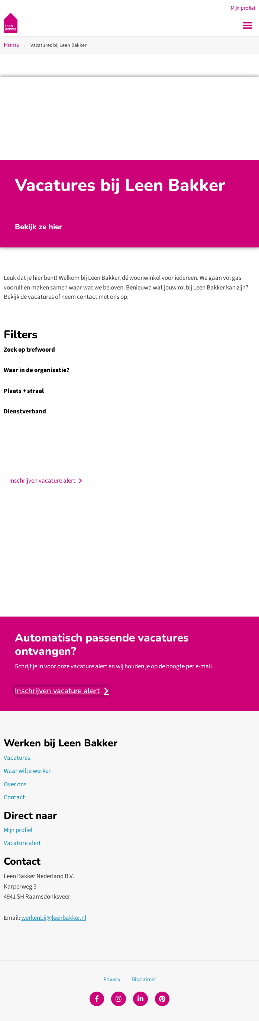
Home (11, 45)
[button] (247, 25)
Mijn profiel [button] (243, 8)
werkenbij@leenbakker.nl (53, 917)
